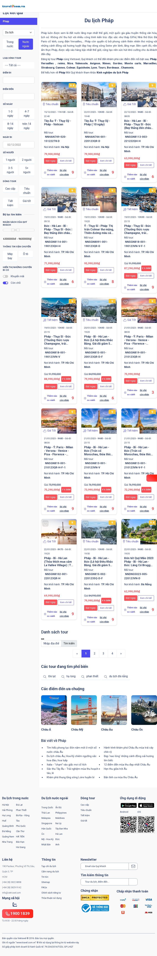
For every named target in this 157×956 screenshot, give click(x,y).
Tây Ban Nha (61, 828)
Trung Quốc (47, 807)
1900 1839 (18, 913)
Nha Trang (7, 842)
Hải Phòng (7, 810)
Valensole (81, 63)
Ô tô (25, 254)
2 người (26, 160)
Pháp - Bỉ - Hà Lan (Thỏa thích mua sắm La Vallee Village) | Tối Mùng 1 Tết (58, 563)
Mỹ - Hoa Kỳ (47, 839)
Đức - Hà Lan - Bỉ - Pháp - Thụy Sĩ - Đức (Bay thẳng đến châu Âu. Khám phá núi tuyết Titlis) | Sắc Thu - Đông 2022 (139, 129)
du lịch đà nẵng (118, 676)
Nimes (106, 63)
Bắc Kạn (20, 842)
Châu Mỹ (77, 729)
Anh (57, 844)
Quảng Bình (8, 826)
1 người (10, 160)
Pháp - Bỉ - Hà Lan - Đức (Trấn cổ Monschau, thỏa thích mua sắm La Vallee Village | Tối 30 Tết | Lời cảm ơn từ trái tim (138, 456)
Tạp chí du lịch (48, 866)
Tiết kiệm (10, 203)
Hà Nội (5, 804)
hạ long (71, 676)
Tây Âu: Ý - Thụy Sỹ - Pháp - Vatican (57, 122)
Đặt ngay (51, 160)
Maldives (60, 818)
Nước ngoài (25, 44)
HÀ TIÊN (20, 836)
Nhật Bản (46, 844)
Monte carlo (133, 63)
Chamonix (127, 67)
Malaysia (45, 818)
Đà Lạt (19, 804)
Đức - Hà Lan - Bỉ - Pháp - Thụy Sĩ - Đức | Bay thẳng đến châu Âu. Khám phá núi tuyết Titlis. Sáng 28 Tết (59, 233)
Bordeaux (113, 67)
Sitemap (45, 882)
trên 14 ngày (26, 126)
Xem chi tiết (66, 161)
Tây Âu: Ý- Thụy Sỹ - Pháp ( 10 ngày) (97, 122)
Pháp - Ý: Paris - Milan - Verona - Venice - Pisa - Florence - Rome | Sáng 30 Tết (138, 342)
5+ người (26, 170)
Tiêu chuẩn (26, 191)
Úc (42, 834)
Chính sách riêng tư (51, 892)
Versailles (48, 63)
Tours (102, 67)
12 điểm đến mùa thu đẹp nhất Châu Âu (127, 764)
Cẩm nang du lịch (50, 871)
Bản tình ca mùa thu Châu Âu (121, 777)
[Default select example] (18, 32)
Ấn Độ (58, 807)
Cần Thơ (20, 831)
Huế (4, 820)
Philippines (61, 812)
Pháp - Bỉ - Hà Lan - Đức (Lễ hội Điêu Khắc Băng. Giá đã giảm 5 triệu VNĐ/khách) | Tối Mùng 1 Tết (98, 565)
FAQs (44, 887)
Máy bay (10, 256)
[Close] (42, 638)
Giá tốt (27, 201)
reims (61, 63)
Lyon (94, 67)
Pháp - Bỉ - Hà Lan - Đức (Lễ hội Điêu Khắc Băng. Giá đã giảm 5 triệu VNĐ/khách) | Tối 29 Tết (98, 343)
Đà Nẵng (6, 831)
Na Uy (58, 823)
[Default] (51, 643)
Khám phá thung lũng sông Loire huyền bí (70, 777)
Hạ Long (6, 815)
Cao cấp (10, 188)
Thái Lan (45, 812)
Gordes (117, 63)
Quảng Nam (8, 836)
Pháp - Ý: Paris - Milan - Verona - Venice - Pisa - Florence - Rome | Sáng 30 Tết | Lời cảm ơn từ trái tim (58, 454)
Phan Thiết (21, 810)
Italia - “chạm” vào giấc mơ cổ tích (66, 764)
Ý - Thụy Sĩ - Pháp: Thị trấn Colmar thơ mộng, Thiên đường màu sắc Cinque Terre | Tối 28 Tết (99, 233)
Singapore (46, 823)
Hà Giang (20, 847)
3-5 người (10, 170)
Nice (70, 63)
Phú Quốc (21, 826)
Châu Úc (137, 729)
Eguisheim (83, 67)
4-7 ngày (27, 113)
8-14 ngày (10, 126)
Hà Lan (58, 834)
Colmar (71, 67)
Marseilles (149, 63)
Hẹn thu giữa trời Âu (115, 768)
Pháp (153, 59)
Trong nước (10, 44)
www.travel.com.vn (25, 942)
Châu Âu (107, 729)
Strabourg (47, 67)
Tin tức (44, 876)
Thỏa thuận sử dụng (51, 898)
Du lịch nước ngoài (54, 798)
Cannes (60, 67)
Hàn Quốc (46, 828)
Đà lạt (52, 676)
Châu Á (46, 729)
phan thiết (92, 676)
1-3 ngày (10, 113)
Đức (57, 839)
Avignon (95, 63)
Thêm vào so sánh (52, 172)
